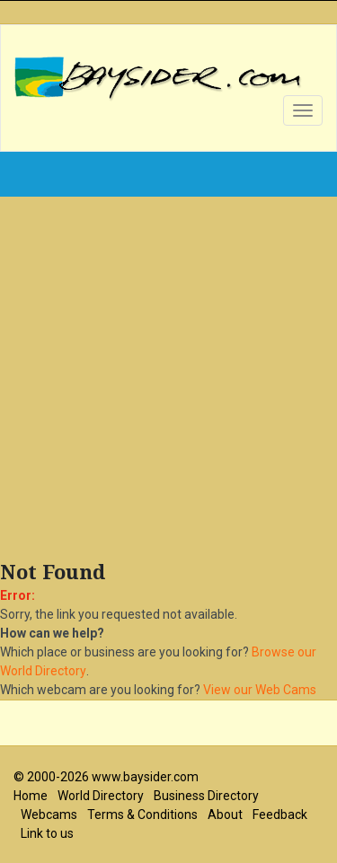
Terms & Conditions (142, 814)
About (225, 814)
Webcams (49, 814)
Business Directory (206, 795)
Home (30, 795)
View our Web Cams (259, 689)
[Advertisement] (168, 383)
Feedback (280, 814)
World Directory (101, 795)
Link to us (47, 833)
